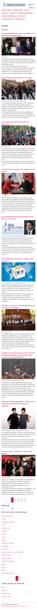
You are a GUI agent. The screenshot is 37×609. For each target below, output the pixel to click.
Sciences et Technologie (8, 561)
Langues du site (31, 5)
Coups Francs (13, 13)
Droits (3, 570)
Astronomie (5, 549)
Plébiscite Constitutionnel (9, 16)
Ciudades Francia (6, 596)
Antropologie (5, 546)
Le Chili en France (19, 19)
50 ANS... (26, 10)
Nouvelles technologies (8, 543)
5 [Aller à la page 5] (24, 500)
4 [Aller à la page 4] (21, 500)
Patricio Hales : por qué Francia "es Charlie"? (17, 78)
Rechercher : (6, 505)
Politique (4, 519)
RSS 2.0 (24, 606)
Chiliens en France (7, 555)
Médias (3, 540)
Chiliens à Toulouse (7, 558)
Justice (3, 537)
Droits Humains (6, 528)
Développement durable (8, 573)
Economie (4, 531)
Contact (19, 606)
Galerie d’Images (6, 10)
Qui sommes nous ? (7, 19)
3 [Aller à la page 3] (18, 500)
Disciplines (4, 590)
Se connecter (12, 606)
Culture (3, 525)
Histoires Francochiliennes (25, 13)
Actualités (4, 13)
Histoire (4, 534)
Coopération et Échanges (8, 522)
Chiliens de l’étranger (7, 516)
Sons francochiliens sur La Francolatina (12, 552)
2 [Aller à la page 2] (15, 500)
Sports (3, 567)
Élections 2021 (21, 16)
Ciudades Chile (6, 593)
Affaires (4, 564)
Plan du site (5, 606)
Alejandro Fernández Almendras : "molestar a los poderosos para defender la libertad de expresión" (18, 404)
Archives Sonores (17, 10)
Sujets (3, 587)
